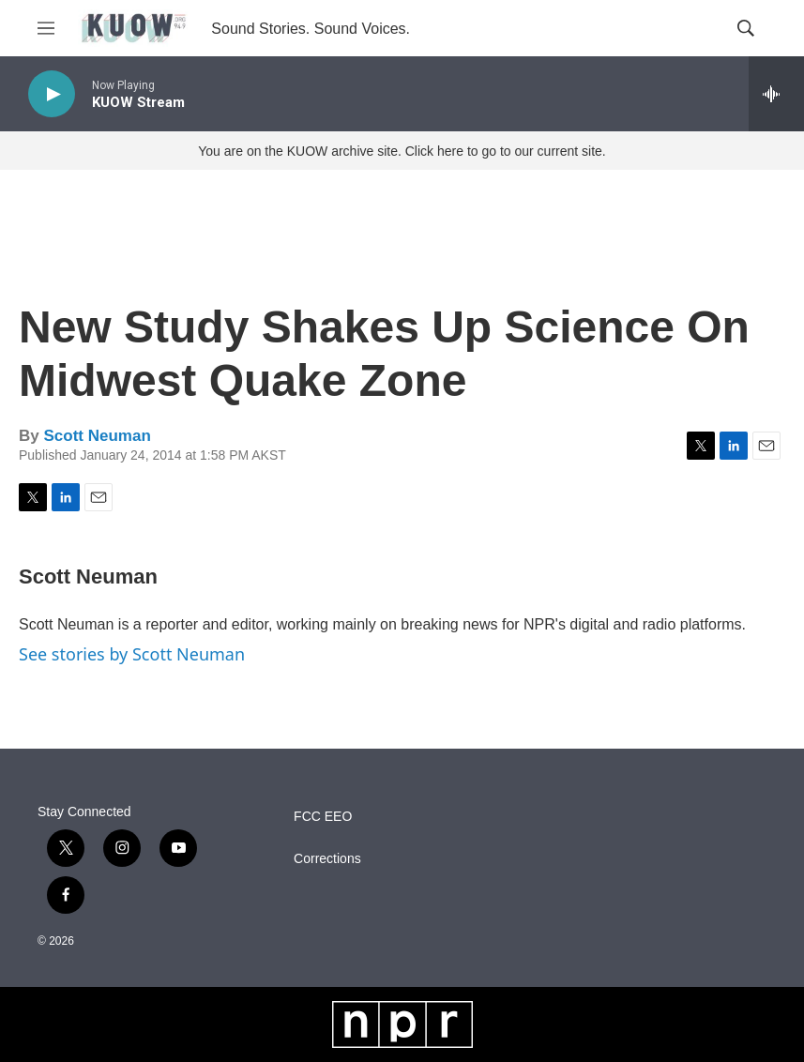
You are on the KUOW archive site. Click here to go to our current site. (401, 151)
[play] (52, 94)
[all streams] (776, 93)
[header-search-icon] (746, 28)
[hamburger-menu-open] (46, 28)
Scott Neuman (96, 436)
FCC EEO (323, 817)
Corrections (327, 859)
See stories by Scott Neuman (132, 654)
